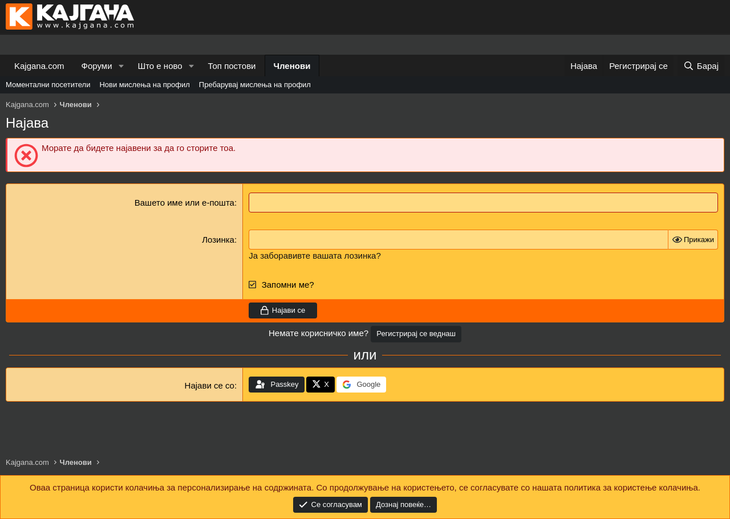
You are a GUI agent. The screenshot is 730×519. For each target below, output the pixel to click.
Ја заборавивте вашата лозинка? (315, 255)
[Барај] (701, 65)
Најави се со (209, 385)
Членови (292, 66)
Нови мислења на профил (144, 84)
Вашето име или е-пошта (184, 202)
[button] (121, 65)
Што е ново (159, 66)
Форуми (97, 66)
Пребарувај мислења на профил (255, 84)
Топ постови (232, 66)
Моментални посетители (48, 84)
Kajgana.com (39, 66)
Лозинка (218, 239)
